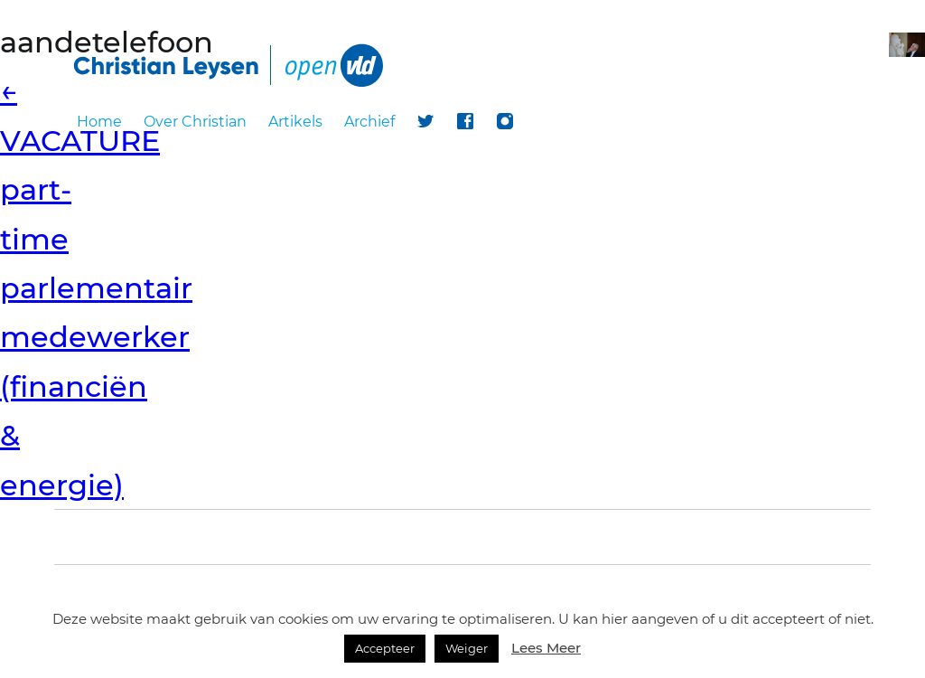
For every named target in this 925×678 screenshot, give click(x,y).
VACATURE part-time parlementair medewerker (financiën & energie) (96, 287)
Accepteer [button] (385, 648)
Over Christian (195, 121)
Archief (369, 121)
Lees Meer (546, 647)
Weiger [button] (466, 648)
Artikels (295, 121)
